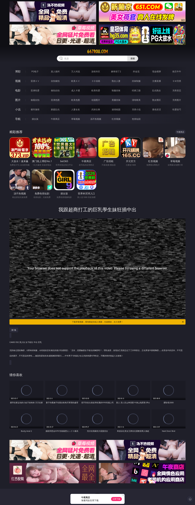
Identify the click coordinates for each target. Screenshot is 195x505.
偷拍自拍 (55, 90)
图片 (18, 100)
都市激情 (35, 109)
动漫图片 (95, 99)
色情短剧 (136, 118)
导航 (18, 119)
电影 (18, 90)
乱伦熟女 (156, 90)
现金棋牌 (156, 71)
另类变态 (176, 90)
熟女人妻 (116, 80)
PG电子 (35, 71)
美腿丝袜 (116, 99)
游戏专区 (95, 71)
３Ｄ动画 (95, 80)
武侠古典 (95, 109)
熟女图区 (156, 99)
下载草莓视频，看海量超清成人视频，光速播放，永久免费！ (128, 322)
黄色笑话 (156, 109)
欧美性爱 (95, 90)
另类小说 (136, 109)
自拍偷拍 (55, 80)
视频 (18, 81)
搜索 (133, 58)
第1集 (13, 330)
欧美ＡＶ (75, 80)
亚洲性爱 (35, 90)
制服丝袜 (116, 90)
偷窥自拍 (35, 99)
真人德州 (55, 71)
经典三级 (136, 90)
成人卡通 (75, 90)
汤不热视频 (95, 118)
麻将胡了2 (116, 71)
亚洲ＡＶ (35, 80)
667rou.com (97, 51)
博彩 (18, 71)
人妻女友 (75, 109)
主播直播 (156, 80)
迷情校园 (116, 109)
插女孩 (35, 118)
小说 (18, 109)
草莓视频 (75, 118)
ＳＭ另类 (176, 80)
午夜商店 (55, 118)
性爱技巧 (176, 109)
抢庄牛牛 (176, 71)
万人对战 (75, 71)
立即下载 (116, 499)
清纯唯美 (136, 99)
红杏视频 (116, 118)
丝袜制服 (136, 80)
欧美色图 (75, 99)
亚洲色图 (55, 99)
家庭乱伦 (55, 109)
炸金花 (136, 71)
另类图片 (176, 99)
